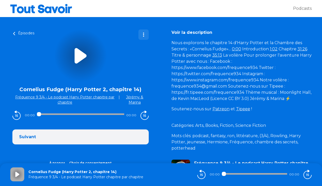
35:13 (217, 55)
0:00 (236, 49)
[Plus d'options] (143, 34)
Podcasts (302, 8)
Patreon (221, 108)
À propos (57, 163)
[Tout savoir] (151, 8)
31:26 (302, 49)
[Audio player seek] (80, 114)
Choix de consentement (90, 163)
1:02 (274, 49)
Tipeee (243, 108)
